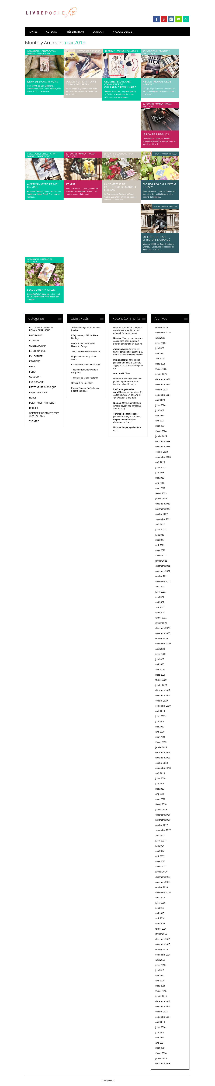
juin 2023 (159, 472)
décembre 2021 (162, 566)
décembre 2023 (162, 441)
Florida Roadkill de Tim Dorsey (159, 185)
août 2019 (160, 711)
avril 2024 (160, 421)
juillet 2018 (160, 778)
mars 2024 (160, 426)
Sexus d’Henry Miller (41, 289)
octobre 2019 (161, 701)
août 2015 (160, 960)
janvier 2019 (161, 747)
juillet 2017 (160, 841)
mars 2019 (160, 737)
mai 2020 (159, 664)
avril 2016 (160, 918)
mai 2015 (159, 975)
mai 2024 (159, 415)
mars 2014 (160, 1048)
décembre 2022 (162, 504)
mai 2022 (159, 540)
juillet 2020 (160, 654)
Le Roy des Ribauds (156, 134)
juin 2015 (159, 970)
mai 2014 (159, 1037)
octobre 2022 (161, 514)
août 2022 (160, 524)
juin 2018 (159, 783)
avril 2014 (160, 1043)
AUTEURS (51, 31)
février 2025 (161, 369)
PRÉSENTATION (75, 31)
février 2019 (161, 742)
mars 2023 (160, 488)
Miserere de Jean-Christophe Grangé (156, 238)
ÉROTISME (110, 51)
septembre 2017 (163, 830)
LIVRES (33, 31)
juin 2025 (159, 348)
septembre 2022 (163, 519)
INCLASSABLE (33, 51)
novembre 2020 (162, 633)
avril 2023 (160, 483)
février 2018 (161, 804)
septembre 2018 (163, 768)
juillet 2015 (160, 965)
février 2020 (161, 680)
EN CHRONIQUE (37, 351)
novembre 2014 (162, 1006)
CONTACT (98, 31)
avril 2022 (160, 545)
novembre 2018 (162, 758)
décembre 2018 (162, 752)
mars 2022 (160, 550)
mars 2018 (160, 799)
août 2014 (160, 1022)
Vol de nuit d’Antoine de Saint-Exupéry (81, 83)
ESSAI (32, 366)
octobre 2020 (161, 638)
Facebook (156, 19)
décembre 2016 (162, 877)
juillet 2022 (160, 529)
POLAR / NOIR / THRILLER (165, 153)
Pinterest (164, 19)
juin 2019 (159, 721)
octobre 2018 (161, 763)
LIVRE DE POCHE (38, 392)
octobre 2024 (161, 390)
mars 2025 (160, 364)
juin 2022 (159, 535)
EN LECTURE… (37, 356)
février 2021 (161, 618)
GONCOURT (35, 377)
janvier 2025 (161, 374)
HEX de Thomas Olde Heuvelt (157, 83)
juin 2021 (159, 597)
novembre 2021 (162, 571)
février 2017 (161, 866)
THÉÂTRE (34, 421)
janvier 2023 (161, 498)
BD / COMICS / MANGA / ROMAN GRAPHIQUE (157, 105)
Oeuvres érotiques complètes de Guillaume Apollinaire (120, 84)
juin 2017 (159, 846)
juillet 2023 (160, 467)
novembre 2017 (162, 820)
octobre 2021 (161, 576)
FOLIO (32, 372)
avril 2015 (160, 981)
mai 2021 (159, 602)
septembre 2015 (163, 955)
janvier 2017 (161, 872)
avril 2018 (160, 794)
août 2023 (160, 462)
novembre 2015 (162, 944)
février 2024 (161, 431)
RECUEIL (33, 408)
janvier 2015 (161, 996)
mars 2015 (160, 986)
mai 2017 (159, 851)
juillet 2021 (160, 592)
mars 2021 (160, 612)
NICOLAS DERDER (123, 31)
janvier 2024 (161, 436)
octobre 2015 (161, 949)
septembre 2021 (163, 581)
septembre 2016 (163, 892)
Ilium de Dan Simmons (42, 81)
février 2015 (161, 991)
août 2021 (160, 586)
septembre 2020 (163, 643)
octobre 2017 (161, 825)
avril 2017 (160, 856)
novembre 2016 (162, 882)
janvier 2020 (161, 685)
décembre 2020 (162, 628)
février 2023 (161, 493)
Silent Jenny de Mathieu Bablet (85, 351)
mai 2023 (159, 478)
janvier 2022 (161, 561)
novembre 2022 (162, 509)
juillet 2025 (160, 343)
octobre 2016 (161, 887)
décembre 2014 (162, 1001)
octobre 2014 (161, 1012)
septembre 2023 (163, 457)
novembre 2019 (162, 695)
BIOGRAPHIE (35, 335)
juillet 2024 (160, 405)
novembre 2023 (162, 446)
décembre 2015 (162, 939)
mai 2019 (159, 727)
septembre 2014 (163, 1017)
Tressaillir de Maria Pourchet (84, 378)
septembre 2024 (163, 395)
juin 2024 (159, 410)
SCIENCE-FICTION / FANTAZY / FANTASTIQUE (42, 52)
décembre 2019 (162, 690)
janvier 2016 (161, 934)
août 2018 (160, 773)
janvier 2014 (161, 1058)
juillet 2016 (160, 903)
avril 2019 (160, 732)
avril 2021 (160, 607)
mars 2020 (160, 675)
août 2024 (160, 400)
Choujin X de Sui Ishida (82, 383)
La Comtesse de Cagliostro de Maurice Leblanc (120, 186)
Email (178, 19)
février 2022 (161, 555)
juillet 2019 (160, 716)
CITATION (34, 340)
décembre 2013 (162, 1063)
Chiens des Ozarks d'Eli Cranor (85, 364)
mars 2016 (160, 923)
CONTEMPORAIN (37, 346)
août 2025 (160, 338)
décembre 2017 (162, 815)
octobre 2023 (161, 452)
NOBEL (32, 398)
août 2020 (160, 649)
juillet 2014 (160, 1027)
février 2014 (161, 1053)
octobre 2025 (161, 327)
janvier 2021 (161, 623)
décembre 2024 (162, 379)
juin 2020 (159, 659)
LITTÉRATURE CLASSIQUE (88, 51)
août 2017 (160, 835)
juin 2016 (159, 908)
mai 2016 (159, 913)
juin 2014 (159, 1032)
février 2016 (161, 929)
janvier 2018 (161, 809)
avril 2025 (160, 358)
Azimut (70, 184)
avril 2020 (160, 669)
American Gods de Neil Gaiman (43, 185)
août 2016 (160, 897)
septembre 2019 (163, 706)
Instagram (171, 19)
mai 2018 (159, 789)
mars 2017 (160, 861)
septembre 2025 (163, 332)
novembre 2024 (162, 384)
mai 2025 (159, 353)
